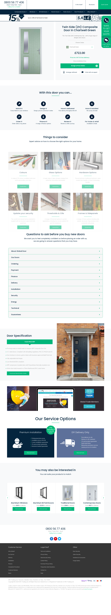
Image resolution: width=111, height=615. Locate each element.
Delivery (14, 283)
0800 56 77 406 (14, 2)
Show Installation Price (79, 61)
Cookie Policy (44, 560)
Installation (15, 289)
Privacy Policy (44, 554)
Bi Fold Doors (43, 12)
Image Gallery (76, 560)
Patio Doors (67, 12)
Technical (15, 308)
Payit (42, 573)
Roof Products (79, 12)
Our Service (11, 554)
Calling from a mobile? (14, 7)
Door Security (76, 551)
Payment (15, 270)
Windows (33, 12)
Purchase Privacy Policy (47, 563)
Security (14, 295)
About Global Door (18, 251)
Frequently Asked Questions (48, 567)
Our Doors (15, 257)
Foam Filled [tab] (30, 342)
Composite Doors (20, 12)
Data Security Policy (46, 557)
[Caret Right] (103, 498)
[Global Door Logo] (55, 8)
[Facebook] (51, 538)
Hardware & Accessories (79, 557)
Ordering (14, 264)
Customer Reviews (13, 570)
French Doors (55, 12)
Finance (14, 276)
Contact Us (43, 570)
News (9, 573)
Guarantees (16, 314)
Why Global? (91, 12)
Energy (14, 302)
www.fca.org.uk (88, 589)
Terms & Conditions (46, 551)
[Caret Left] (7, 498)
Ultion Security (76, 554)
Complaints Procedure (14, 567)
